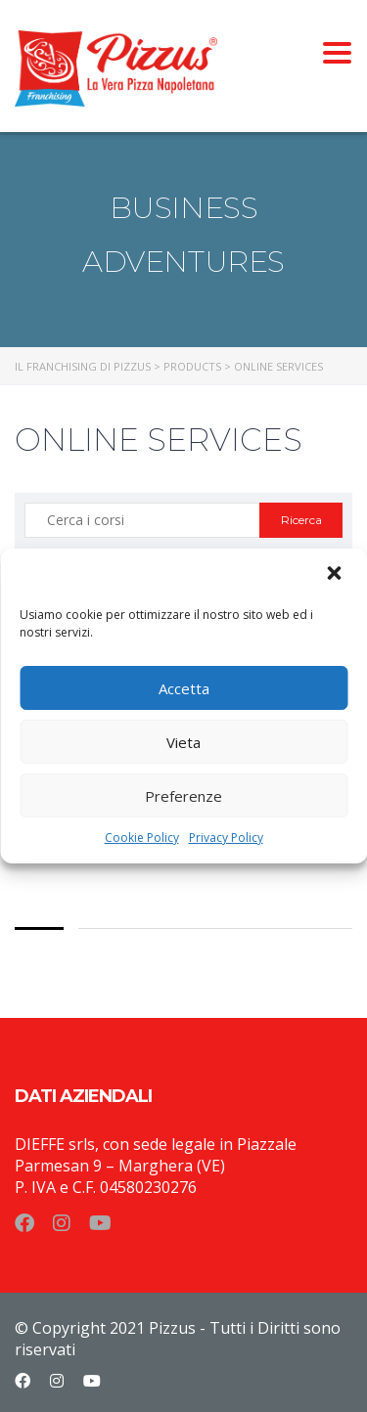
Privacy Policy (226, 837)
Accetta (184, 688)
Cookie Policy (142, 837)
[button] (335, 575)
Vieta (183, 742)
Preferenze (183, 796)
